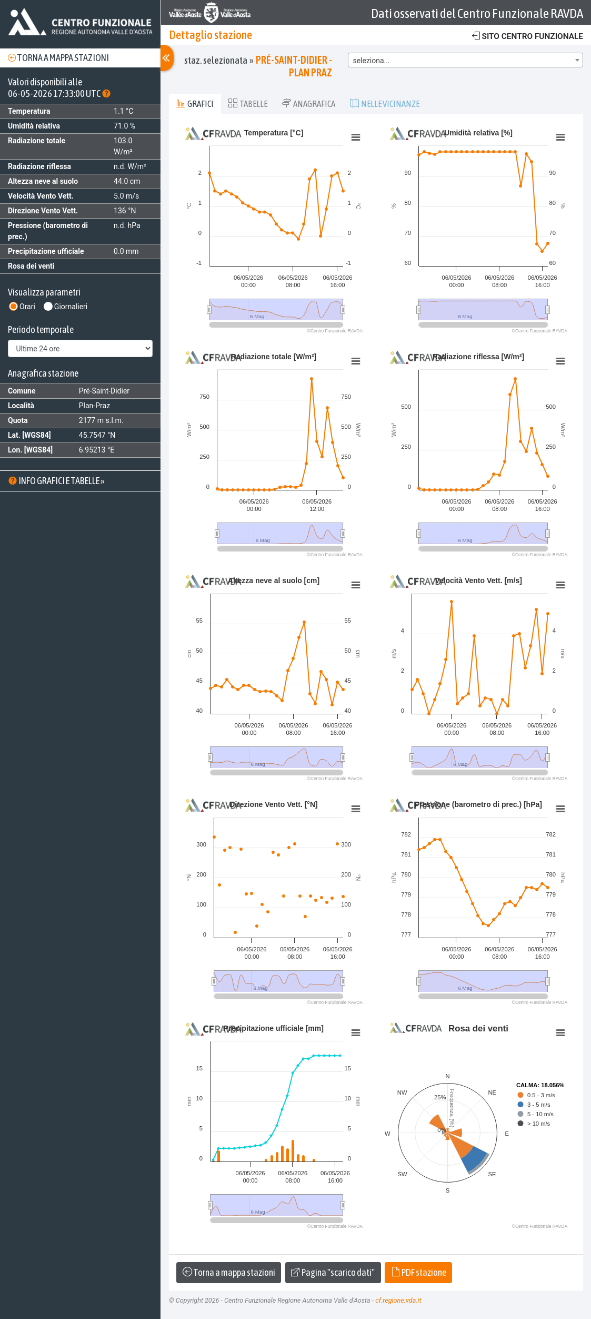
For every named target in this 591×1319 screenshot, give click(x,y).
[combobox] (465, 60)
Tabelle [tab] (247, 104)
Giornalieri (70, 306)
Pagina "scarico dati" (333, 1272)
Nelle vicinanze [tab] (384, 104)
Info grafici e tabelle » (56, 480)
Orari (27, 306)
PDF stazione (418, 1272)
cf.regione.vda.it (398, 1300)
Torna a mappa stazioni (58, 57)
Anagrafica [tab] (308, 104)
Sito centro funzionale (527, 36)
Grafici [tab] (195, 104)
